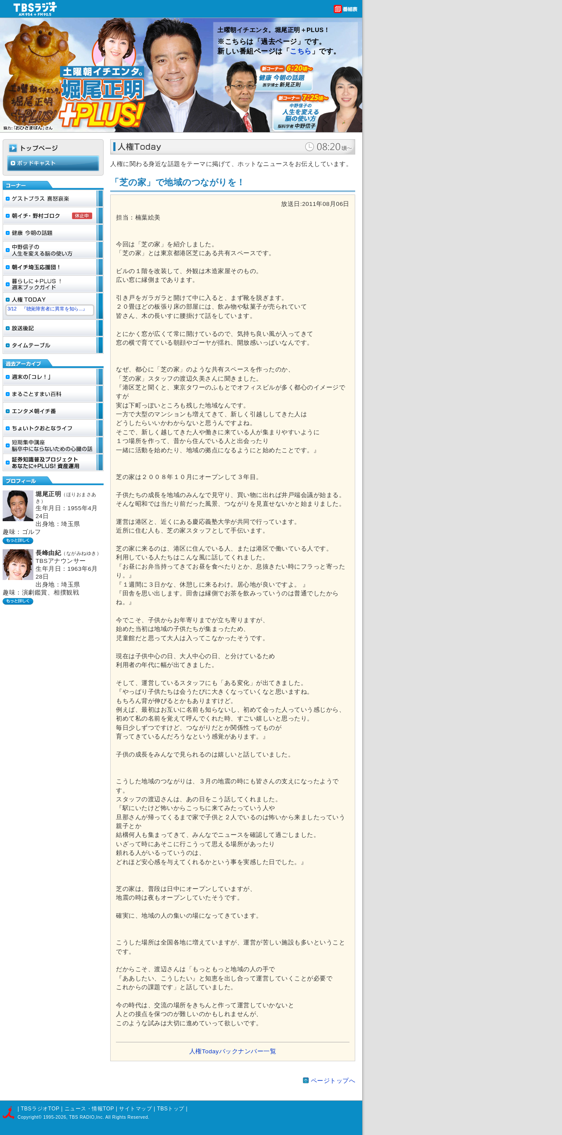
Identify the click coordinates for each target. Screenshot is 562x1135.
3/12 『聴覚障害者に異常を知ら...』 (47, 308)
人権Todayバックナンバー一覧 (232, 1051)
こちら (301, 51)
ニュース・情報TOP (89, 1109)
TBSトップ (170, 1109)
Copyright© (30, 1117)
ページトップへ (333, 1080)
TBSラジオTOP (40, 1109)
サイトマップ (136, 1109)
